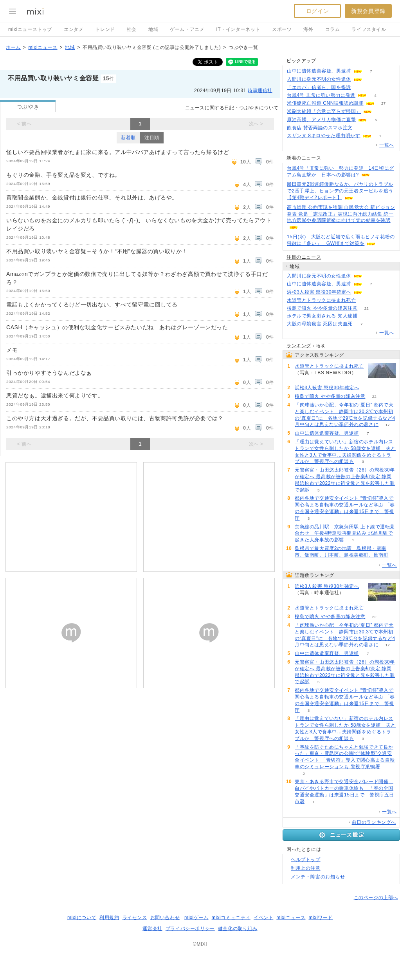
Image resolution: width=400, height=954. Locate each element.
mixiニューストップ (30, 29)
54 (365, 300)
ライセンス (135, 917)
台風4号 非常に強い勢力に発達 (321, 95)
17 (388, 425)
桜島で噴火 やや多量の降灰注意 (322, 308)
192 (360, 87)
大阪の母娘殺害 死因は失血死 (320, 323)
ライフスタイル (368, 29)
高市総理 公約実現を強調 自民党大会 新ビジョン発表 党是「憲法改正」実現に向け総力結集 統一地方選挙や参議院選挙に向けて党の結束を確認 (341, 214)
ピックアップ (301, 60)
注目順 (151, 137)
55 (380, 111)
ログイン (317, 11)
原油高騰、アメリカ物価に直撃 (321, 119)
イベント (263, 917)
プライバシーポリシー (190, 928)
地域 (153, 29)
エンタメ (73, 29)
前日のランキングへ (374, 822)
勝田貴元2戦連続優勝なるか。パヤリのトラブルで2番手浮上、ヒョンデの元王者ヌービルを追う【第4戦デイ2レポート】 (340, 190)
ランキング (298, 345)
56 (366, 316)
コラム (332, 29)
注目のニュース (303, 257)
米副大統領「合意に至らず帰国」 (324, 111)
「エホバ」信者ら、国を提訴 (319, 87)
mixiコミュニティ (231, 917)
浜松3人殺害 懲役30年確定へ (319, 292)
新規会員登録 (368, 11)
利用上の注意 (306, 868)
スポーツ (282, 29)
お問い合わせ (165, 917)
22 (366, 308)
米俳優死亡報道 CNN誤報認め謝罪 (325, 103)
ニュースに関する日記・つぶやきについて (232, 108)
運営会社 (152, 928)
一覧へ (386, 145)
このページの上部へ (376, 897)
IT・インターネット (238, 29)
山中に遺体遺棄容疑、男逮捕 (319, 71)
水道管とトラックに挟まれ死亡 (321, 300)
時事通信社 (260, 90)
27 (383, 103)
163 (361, 128)
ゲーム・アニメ (187, 29)
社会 (132, 29)
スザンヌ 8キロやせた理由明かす (323, 135)
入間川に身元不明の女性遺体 (319, 79)
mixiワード (320, 917)
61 (371, 292)
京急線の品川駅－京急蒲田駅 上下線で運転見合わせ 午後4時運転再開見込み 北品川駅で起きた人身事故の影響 (345, 533)
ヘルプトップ (306, 859)
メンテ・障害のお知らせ (318, 877)
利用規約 (109, 917)
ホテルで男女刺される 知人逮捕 (322, 316)
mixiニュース (42, 47)
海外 (308, 29)
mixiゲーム (196, 917)
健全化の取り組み (238, 928)
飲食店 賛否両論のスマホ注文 (320, 128)
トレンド (105, 29)
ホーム (13, 47)
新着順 (128, 137)
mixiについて (81, 917)
